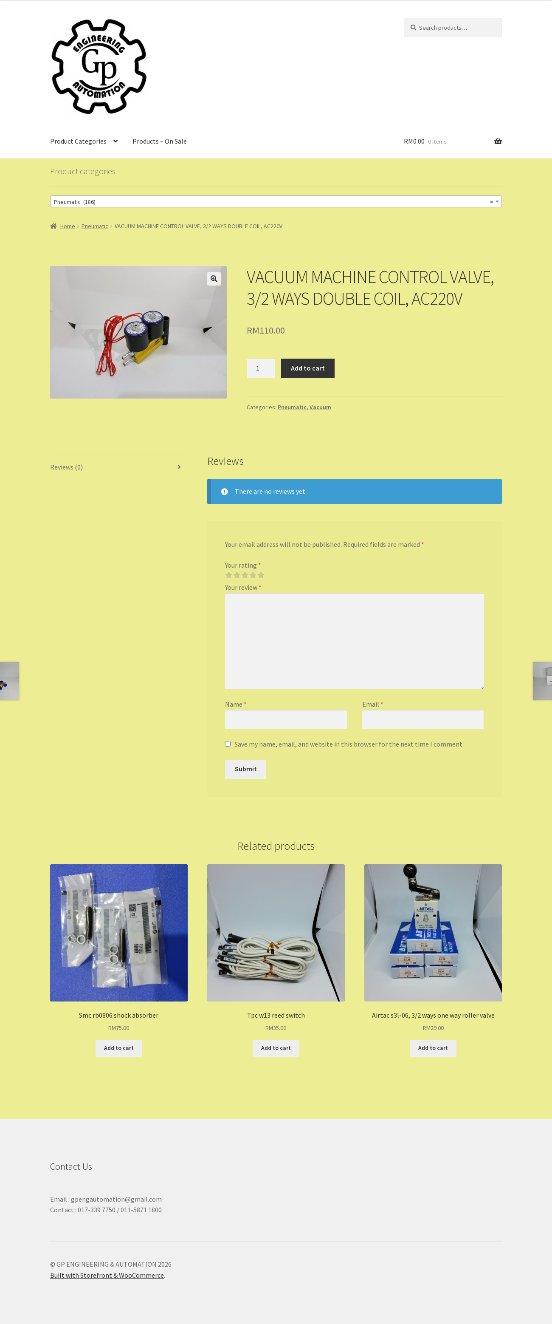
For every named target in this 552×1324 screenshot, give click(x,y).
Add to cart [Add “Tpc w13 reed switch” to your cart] (276, 1048)
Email (372, 704)
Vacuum (320, 407)
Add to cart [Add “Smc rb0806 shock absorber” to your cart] (119, 1048)
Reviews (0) (66, 467)
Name (236, 704)
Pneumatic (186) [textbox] (273, 202)
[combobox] (276, 201)
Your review (243, 587)
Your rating (243, 565)
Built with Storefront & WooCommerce (107, 1275)
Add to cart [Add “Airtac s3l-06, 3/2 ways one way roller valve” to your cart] (433, 1048)
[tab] (119, 467)
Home (67, 226)
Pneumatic (95, 226)
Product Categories (78, 141)
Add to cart (308, 368)
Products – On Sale (159, 141)
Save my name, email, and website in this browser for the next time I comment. (349, 744)
